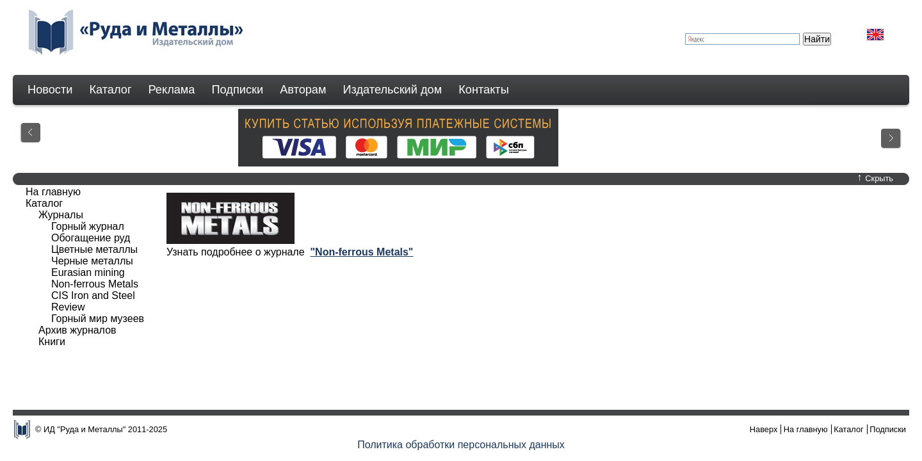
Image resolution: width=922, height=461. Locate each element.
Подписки (238, 89)
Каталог (110, 89)
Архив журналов (77, 330)
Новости (50, 89)
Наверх (764, 429)
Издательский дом (392, 89)
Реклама (172, 89)
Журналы (60, 214)
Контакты (483, 89)
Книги (51, 341)
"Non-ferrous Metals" (361, 252)
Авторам (303, 89)
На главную (53, 191)
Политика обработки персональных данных (461, 444)
